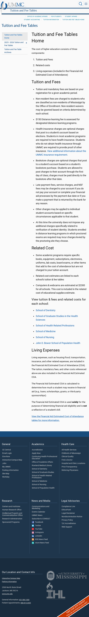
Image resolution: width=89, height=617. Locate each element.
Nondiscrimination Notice (72, 514)
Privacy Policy (67, 517)
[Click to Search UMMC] (80, 3)
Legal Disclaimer (68, 510)
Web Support (67, 524)
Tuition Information (51, 17)
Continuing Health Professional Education (44, 455)
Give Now (6, 454)
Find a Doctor (67, 457)
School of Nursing (45, 334)
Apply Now (36, 450)
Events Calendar (38, 509)
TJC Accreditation (69, 521)
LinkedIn (37, 533)
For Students (56, 13)
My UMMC (6, 464)
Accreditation (37, 447)
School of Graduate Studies (43, 469)
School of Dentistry (45, 307)
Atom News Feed (40, 540)
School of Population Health (43, 485)
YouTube (37, 526)
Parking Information (10, 467)
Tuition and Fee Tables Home (73, 17)
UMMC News (37, 512)
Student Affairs (71, 13)
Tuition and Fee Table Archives (12, 48)
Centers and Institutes (11, 504)
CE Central (6, 447)
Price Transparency (69, 464)
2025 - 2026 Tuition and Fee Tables (13, 41)
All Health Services (69, 447)
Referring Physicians (70, 467)
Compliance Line (68, 504)
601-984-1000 (24, 597)
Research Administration (12, 516)
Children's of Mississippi (71, 450)
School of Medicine (46, 328)
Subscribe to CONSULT (41, 516)
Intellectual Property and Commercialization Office (12, 511)
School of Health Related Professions (55, 322)
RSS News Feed (40, 536)
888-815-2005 (26, 600)
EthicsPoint (66, 507)
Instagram (38, 530)
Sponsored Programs (11, 519)
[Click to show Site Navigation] (86, 3)
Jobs (4, 460)
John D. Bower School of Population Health (58, 340)
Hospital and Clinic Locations (73, 460)
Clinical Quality (68, 454)
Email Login (7, 450)
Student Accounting (32, 17)
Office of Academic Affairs (37, 13)
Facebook (37, 519)
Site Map (5, 471)
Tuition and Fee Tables (48, 4)
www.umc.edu (7, 591)
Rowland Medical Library (42, 463)
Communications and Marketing (40, 505)
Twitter (36, 523)
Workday (5, 474)
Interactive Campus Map (12, 457)
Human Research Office (11, 507)
